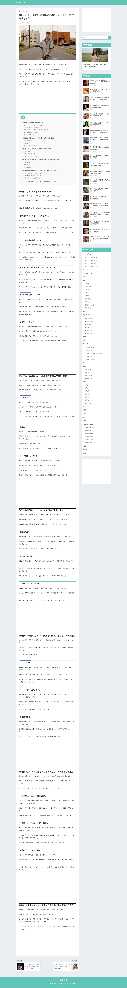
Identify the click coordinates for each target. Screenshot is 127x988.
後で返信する (27, 167)
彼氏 (84, 381)
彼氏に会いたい (89, 399)
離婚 (84, 453)
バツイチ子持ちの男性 (91, 265)
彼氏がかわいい (89, 387)
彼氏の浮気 (88, 402)
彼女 (84, 365)
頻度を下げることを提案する (32, 178)
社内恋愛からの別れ (90, 427)
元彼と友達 (88, 289)
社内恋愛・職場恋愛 (89, 424)
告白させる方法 (89, 320)
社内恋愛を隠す (89, 439)
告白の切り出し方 (89, 326)
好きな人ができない (90, 346)
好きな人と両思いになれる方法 (93, 352)
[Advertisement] (47, 99)
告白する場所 (88, 323)
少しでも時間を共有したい (31, 127)
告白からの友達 (89, 317)
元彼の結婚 (88, 298)
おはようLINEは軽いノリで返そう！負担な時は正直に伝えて (40, 181)
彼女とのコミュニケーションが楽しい (34, 125)
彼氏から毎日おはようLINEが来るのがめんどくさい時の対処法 (40, 159)
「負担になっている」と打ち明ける (33, 175)
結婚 (84, 446)
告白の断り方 (88, 329)
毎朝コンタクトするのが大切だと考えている (36, 130)
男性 (84, 420)
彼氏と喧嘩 (88, 396)
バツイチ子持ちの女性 (91, 259)
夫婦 (84, 336)
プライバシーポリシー (63, 983)
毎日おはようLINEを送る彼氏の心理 (33, 122)
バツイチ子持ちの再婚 (91, 256)
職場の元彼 (88, 307)
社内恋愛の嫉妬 (89, 433)
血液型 (85, 449)
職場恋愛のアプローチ (91, 442)
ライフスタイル (88, 272)
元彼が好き (88, 283)
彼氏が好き (88, 390)
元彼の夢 (87, 295)
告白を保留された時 (90, 332)
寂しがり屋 (27, 140)
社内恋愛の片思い (89, 436)
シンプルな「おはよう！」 (31, 164)
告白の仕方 (86, 314)
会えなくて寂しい (29, 134)
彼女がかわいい (89, 368)
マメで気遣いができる (30, 145)
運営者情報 (53, 983)
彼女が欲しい (88, 372)
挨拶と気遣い (27, 151)
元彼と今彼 (88, 286)
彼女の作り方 (88, 377)
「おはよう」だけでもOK (31, 156)
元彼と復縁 (88, 292)
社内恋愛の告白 (89, 430)
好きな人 (86, 343)
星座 (84, 413)
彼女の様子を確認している (31, 132)
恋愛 (84, 406)
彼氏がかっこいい (89, 384)
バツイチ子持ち (88, 253)
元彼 (84, 279)
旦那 (84, 409)
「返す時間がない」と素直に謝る (33, 173)
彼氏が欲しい (88, 393)
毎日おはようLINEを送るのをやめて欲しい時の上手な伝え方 (40, 170)
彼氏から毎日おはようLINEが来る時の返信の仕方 (36, 149)
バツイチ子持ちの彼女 (91, 262)
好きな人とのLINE (90, 349)
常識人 (26, 143)
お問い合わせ (73, 983)
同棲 (84, 310)
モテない (86, 269)
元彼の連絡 (88, 301)
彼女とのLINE (88, 374)
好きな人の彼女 (89, 355)
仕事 (84, 276)
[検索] (109, 37)
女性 (84, 339)
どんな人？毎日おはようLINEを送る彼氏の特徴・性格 (38, 138)
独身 (84, 417)
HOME (63, 980)
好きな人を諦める (89, 358)
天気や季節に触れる (29, 154)
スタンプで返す (28, 162)
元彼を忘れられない (90, 304)
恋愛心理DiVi (22, 2)
